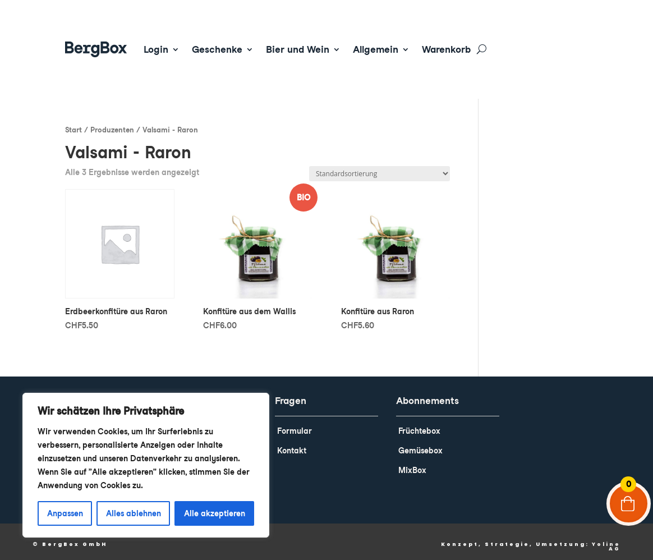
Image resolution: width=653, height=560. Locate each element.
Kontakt (291, 442)
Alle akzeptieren (214, 513)
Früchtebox (419, 423)
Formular (294, 423)
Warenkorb (446, 49)
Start (73, 122)
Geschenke (217, 49)
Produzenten (112, 122)
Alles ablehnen (133, 513)
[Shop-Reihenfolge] (379, 165)
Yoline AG (606, 538)
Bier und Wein (297, 49)
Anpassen (65, 513)
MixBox (412, 462)
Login (156, 49)
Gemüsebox (420, 442)
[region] (145, 465)
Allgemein (375, 49)
